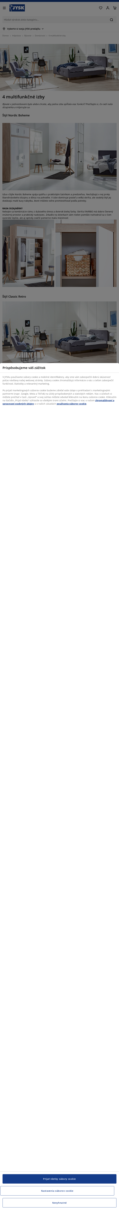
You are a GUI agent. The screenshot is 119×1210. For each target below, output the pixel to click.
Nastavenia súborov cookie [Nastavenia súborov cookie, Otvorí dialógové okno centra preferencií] (57, 1190)
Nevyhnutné (59, 1202)
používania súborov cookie (71, 403)
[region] (59, 786)
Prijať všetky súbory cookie (59, 1178)
